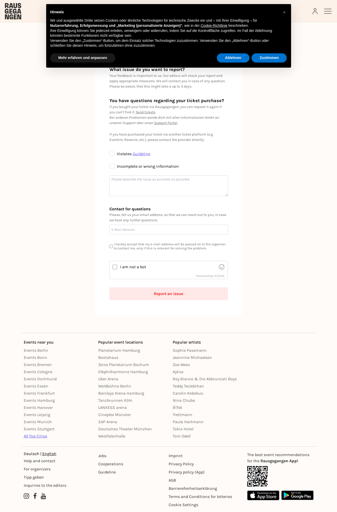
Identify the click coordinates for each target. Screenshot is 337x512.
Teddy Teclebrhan (188, 386)
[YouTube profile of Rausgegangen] (43, 496)
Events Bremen (38, 364)
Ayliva (178, 371)
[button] (284, 12)
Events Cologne (38, 371)
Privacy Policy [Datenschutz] (181, 463)
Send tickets (145, 112)
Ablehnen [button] (233, 58)
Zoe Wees (181, 364)
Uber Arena (108, 378)
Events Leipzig (37, 414)
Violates (121, 153)
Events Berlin (36, 350)
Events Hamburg (39, 400)
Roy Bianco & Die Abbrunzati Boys (205, 378)
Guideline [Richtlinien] (107, 472)
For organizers (37, 469)
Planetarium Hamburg (119, 350)
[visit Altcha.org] (221, 267)
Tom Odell (182, 436)
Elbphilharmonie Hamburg (123, 371)
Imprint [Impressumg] (176, 455)
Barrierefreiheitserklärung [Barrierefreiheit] (193, 488)
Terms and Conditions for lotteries (200, 496)
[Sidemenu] (328, 11)
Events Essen (36, 386)
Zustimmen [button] (269, 58)
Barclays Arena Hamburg (121, 393)
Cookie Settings (183, 504)
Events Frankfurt (39, 393)
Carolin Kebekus (188, 393)
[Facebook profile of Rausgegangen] (35, 496)
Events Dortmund (40, 378)
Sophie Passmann (190, 350)
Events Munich (38, 421)
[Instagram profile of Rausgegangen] (26, 496)
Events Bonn (35, 357)
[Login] (316, 11)
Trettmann (182, 414)
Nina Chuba (184, 400)
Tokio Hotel (183, 428)
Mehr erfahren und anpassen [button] (82, 58)
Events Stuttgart (39, 428)
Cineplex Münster (114, 414)
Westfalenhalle (111, 436)
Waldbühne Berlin (114, 386)
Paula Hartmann (188, 421)
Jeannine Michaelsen (192, 357)
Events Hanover (38, 407)
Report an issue (168, 293)
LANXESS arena (112, 407)
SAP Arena (107, 421)
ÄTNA (177, 407)
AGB (172, 480)
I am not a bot (133, 266)
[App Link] (280, 476)
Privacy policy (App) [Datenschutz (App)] (187, 472)
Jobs (102, 455)
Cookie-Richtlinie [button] (214, 25)
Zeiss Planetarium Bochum (123, 364)
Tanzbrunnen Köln (115, 400)
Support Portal (165, 123)
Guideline (141, 153)
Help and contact (39, 460)
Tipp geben (34, 477)
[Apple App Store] (263, 495)
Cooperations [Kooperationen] (110, 463)
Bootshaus (108, 357)
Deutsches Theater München (125, 428)
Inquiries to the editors (45, 485)
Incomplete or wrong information (144, 166)
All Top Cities (35, 436)
